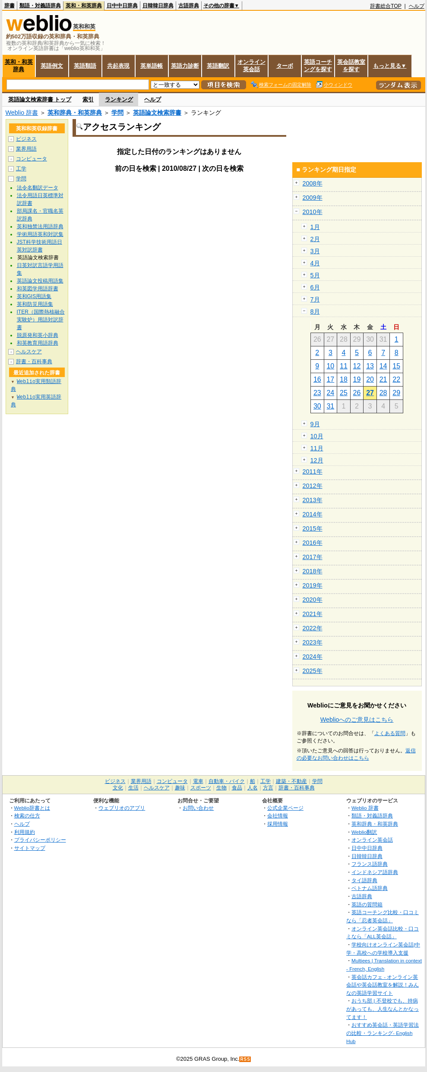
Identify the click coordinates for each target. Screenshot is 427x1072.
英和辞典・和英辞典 (74, 112)
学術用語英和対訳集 (40, 234)
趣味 (180, 787)
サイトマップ (29, 848)
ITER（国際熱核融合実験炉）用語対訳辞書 (41, 319)
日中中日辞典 (122, 5)
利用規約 (24, 832)
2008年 (313, 183)
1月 (315, 226)
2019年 (313, 585)
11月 (316, 448)
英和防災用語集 (35, 304)
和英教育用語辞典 (37, 343)
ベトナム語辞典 (369, 888)
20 (370, 379)
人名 (252, 787)
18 (344, 379)
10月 (316, 436)
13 (370, 366)
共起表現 (118, 66)
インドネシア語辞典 (374, 872)
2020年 (313, 599)
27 (370, 392)
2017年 (313, 556)
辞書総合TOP (386, 6)
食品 (237, 787)
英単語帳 (151, 66)
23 (317, 392)
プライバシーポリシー (40, 840)
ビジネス (26, 139)
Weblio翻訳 (364, 832)
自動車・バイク (227, 781)
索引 (88, 99)
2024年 (313, 656)
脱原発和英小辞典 (37, 335)
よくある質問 (389, 733)
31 (330, 406)
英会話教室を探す (351, 65)
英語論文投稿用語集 (40, 281)
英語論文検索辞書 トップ (40, 99)
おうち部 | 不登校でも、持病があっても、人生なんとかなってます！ (382, 1008)
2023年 (313, 642)
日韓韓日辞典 (158, 5)
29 (396, 392)
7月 (315, 299)
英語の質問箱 (367, 904)
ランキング (119, 99)
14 (383, 366)
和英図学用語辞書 (37, 289)
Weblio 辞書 (22, 112)
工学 (21, 169)
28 (383, 392)
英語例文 (52, 66)
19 (357, 379)
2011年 (313, 471)
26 (357, 392)
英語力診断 (185, 66)
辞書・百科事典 (34, 361)
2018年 (313, 571)
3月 (315, 251)
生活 (133, 787)
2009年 (313, 197)
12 (357, 366)
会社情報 (277, 815)
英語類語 (85, 66)
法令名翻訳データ (37, 188)
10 (330, 366)
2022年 (313, 628)
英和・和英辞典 (84, 5)
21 (383, 379)
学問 (117, 112)
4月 (315, 263)
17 (330, 379)
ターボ (284, 66)
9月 (315, 424)
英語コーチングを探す (318, 65)
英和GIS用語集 (34, 296)
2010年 (313, 211)
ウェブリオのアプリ (121, 808)
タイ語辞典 (364, 880)
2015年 (313, 528)
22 (396, 379)
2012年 (313, 485)
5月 (315, 275)
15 (396, 366)
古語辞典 (188, 5)
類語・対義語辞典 (40, 5)
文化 (118, 787)
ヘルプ (416, 6)
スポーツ (200, 787)
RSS (245, 1059)
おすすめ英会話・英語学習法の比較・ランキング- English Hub (382, 1033)
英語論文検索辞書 (157, 112)
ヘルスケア (29, 352)
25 (344, 392)
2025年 (313, 670)
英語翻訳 (218, 66)
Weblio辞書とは (32, 808)
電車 (198, 781)
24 (330, 392)
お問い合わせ (198, 808)
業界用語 (26, 149)
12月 (316, 460)
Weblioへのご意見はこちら (357, 719)
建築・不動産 (291, 781)
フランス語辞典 (369, 864)
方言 (268, 787)
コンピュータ (31, 159)
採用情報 (277, 824)
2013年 (313, 500)
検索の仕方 (27, 815)
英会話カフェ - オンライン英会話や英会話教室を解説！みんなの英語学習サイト (382, 985)
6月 (315, 287)
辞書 (9, 5)
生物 (221, 787)
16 (317, 379)
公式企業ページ (285, 808)
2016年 (313, 542)
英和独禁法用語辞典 (40, 226)
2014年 (313, 514)
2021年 (313, 613)
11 (344, 366)
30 (317, 406)
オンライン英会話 (251, 65)
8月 (315, 311)
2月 (315, 239)
